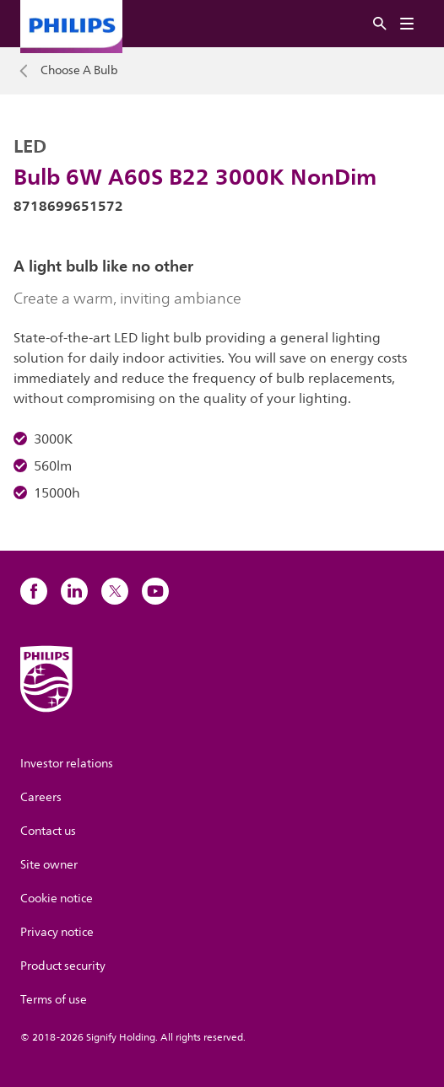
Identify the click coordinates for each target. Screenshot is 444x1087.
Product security (63, 966)
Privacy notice (57, 932)
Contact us (48, 831)
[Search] (380, 24)
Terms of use (53, 999)
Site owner (49, 864)
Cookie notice (56, 898)
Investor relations (66, 763)
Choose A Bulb (79, 70)
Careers (41, 797)
